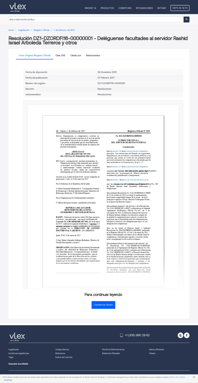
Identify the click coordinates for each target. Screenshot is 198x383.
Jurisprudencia (62, 349)
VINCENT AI (90, 8)
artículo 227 (116, 167)
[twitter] (180, 335)
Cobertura (124, 8)
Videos (152, 353)
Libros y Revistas (156, 349)
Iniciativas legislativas (19, 353)
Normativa (60, 353)
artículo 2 (116, 180)
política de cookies (177, 377)
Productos (107, 8)
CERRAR (193, 377)
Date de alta (180, 8)
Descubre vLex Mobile (18, 364)
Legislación (14, 349)
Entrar (161, 8)
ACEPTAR (8, 380)
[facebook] (186, 335)
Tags (11, 357)
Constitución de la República (137, 151)
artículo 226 (116, 151)
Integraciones (144, 8)
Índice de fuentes (63, 357)
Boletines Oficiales (111, 353)
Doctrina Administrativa (113, 349)
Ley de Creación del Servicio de (136, 180)
